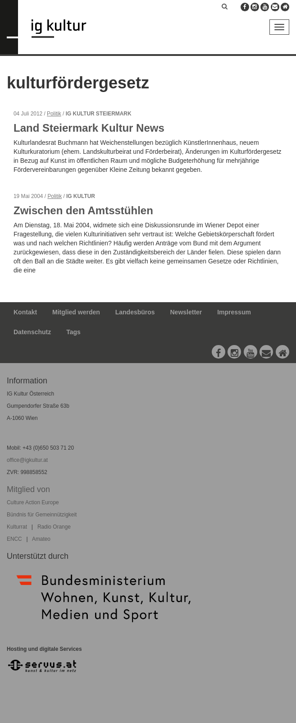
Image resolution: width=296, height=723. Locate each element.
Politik (54, 114)
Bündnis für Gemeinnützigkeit (42, 514)
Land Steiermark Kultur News (89, 128)
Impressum (234, 312)
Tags (73, 332)
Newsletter (186, 312)
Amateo (41, 539)
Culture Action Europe (33, 502)
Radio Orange (54, 527)
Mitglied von (28, 489)
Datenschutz (32, 332)
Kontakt (25, 312)
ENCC (14, 539)
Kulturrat (17, 527)
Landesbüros (135, 312)
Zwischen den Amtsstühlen (83, 210)
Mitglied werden (76, 312)
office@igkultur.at (27, 460)
